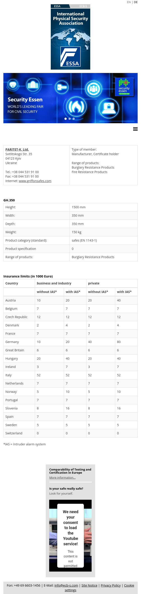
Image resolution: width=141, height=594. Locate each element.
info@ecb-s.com (66, 585)
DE (136, 2)
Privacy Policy (111, 585)
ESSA (57, 6)
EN (129, 2)
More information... (62, 477)
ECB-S (83, 6)
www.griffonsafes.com (35, 181)
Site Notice (89, 585)
